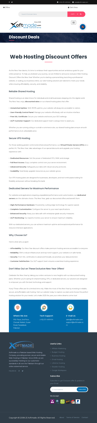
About (61, 417)
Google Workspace (59, 370)
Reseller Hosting (58, 367)
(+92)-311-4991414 (63, 2)
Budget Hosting (58, 352)
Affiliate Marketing (59, 349)
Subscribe (82, 389)
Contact (85, 417)
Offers (6, 7)
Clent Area (73, 7)
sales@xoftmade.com (80, 2)
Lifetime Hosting (58, 363)
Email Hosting (57, 359)
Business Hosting (58, 356)
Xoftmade (32, 418)
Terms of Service (72, 417)
